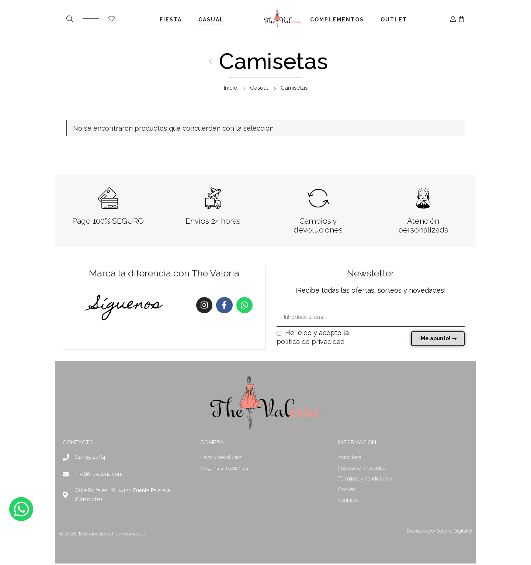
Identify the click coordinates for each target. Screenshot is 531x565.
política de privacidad (310, 343)
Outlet (394, 20)
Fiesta (171, 20)
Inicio (230, 88)
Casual (211, 20)
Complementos (337, 20)
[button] (461, 18)
